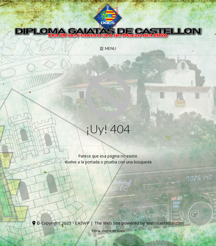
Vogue (106, 231)
